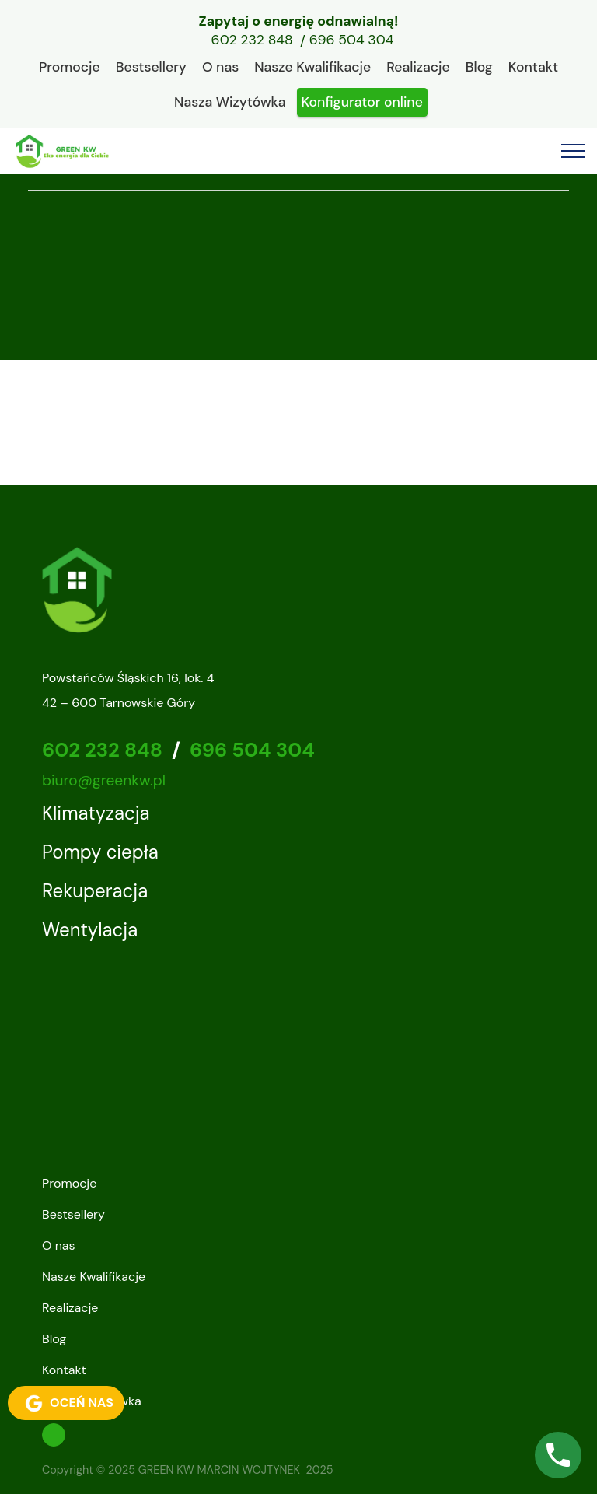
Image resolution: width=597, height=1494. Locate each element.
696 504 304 (351, 40)
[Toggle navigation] (573, 151)
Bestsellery (151, 66)
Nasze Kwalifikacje (312, 66)
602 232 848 (252, 40)
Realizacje (418, 66)
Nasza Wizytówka (229, 101)
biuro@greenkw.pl (104, 780)
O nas (220, 66)
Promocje (69, 66)
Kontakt (533, 66)
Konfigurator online (362, 101)
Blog (479, 66)
